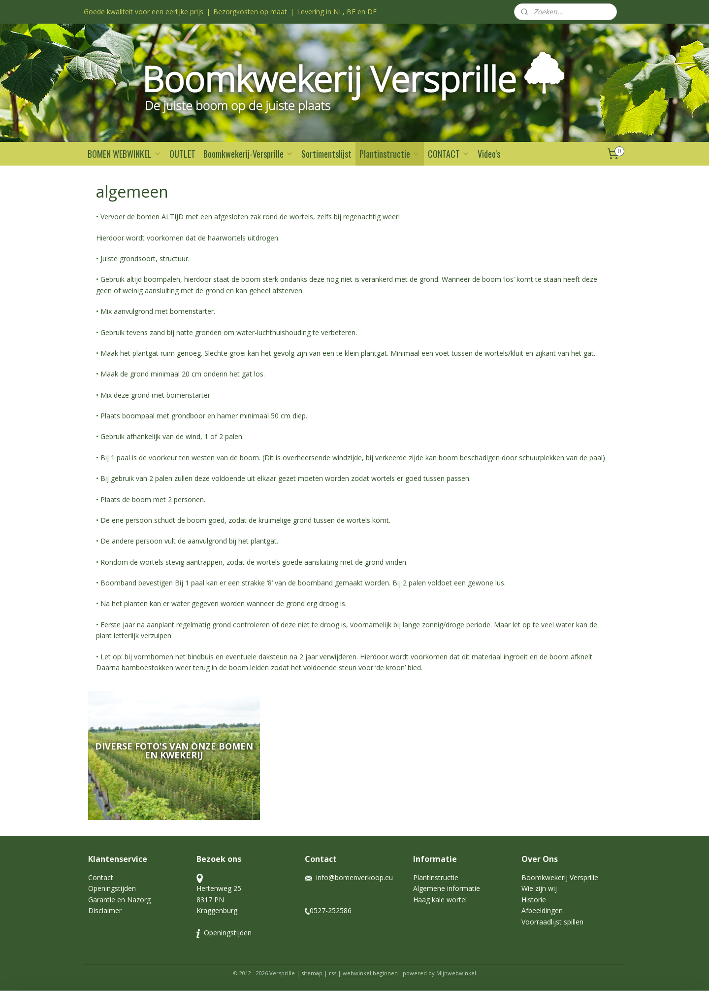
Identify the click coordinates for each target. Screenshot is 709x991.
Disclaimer (105, 910)
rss (332, 973)
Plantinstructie (389, 153)
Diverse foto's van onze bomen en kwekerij (174, 750)
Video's (489, 153)
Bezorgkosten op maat (250, 11)
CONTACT (449, 153)
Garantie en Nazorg (119, 899)
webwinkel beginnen (370, 973)
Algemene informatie (446, 888)
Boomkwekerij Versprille (559, 877)
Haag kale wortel (440, 899)
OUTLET (182, 153)
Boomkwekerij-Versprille (248, 153)
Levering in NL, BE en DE (337, 11)
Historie (533, 899)
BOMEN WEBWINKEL (124, 153)
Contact (100, 877)
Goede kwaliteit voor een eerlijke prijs (143, 11)
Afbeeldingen (542, 910)
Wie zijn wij (540, 888)
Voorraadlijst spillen (552, 921)
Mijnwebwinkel (456, 973)
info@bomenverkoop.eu (354, 877)
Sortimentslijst (326, 153)
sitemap (311, 973)
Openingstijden (112, 888)
